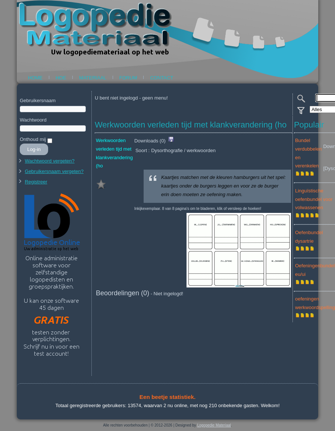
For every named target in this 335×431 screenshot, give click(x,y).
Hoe (61, 78)
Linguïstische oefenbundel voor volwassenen (313, 199)
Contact (161, 78)
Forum (128, 78)
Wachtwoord (33, 120)
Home (35, 78)
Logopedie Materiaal (214, 425)
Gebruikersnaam (38, 100)
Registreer (36, 182)
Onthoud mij (33, 139)
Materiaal (92, 78)
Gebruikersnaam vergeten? (54, 171)
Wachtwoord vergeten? (50, 161)
